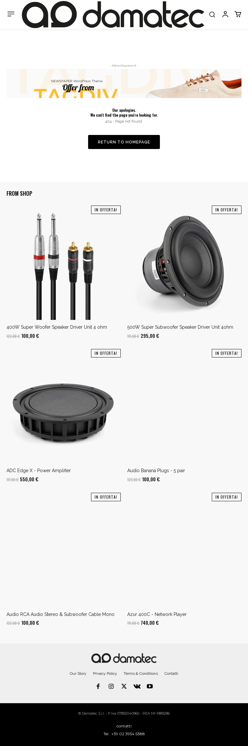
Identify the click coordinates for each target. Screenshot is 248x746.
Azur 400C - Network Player (157, 614)
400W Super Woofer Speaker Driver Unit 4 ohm (57, 327)
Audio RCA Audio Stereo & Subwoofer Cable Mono (61, 614)
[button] (212, 14)
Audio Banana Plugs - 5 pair (156, 470)
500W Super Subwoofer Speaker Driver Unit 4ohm (180, 327)
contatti (124, 725)
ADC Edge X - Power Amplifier (39, 470)
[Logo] (113, 14)
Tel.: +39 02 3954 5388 (124, 733)
